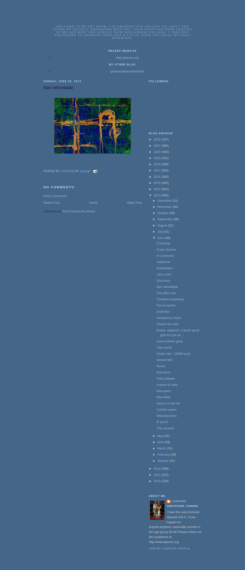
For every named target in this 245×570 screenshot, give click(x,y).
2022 (157, 139)
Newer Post (52, 202)
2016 (157, 176)
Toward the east (167, 324)
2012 (157, 468)
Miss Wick (163, 397)
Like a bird (163, 274)
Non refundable (167, 287)
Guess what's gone (169, 341)
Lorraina (179, 501)
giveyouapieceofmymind (127, 71)
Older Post (134, 202)
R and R (162, 422)
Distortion (163, 311)
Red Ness (163, 372)
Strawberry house (168, 318)
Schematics (164, 268)
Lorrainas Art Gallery (122, 19)
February (164, 454)
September (165, 219)
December (165, 200)
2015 (157, 183)
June (161, 238)
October (163, 213)
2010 (157, 481)
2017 (157, 170)
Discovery (163, 280)
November (165, 207)
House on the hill (168, 403)
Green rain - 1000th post (173, 353)
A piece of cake (167, 385)
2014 (157, 189)
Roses (160, 366)
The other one (166, 293)
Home (93, 202)
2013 (157, 195)
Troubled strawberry (170, 299)
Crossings (163, 243)
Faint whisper (165, 378)
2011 (157, 475)
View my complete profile (169, 548)
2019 (157, 158)
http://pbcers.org (127, 57)
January (163, 460)
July (160, 231)
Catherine (163, 262)
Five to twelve (165, 305)
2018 (157, 164)
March (162, 448)
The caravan (165, 428)
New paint (163, 391)
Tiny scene (163, 347)
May (160, 436)
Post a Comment (55, 196)
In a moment (165, 256)
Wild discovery (166, 416)
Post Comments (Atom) (79, 211)
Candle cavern (166, 409)
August (162, 225)
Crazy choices (166, 249)
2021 (157, 145)
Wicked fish (164, 360)
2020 (157, 152)
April (161, 442)
